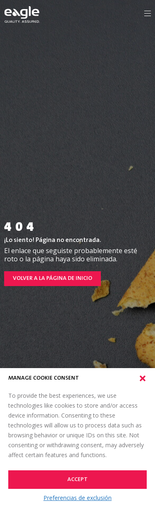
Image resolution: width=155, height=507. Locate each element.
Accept (77, 480)
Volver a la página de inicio (52, 279)
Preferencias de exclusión (77, 498)
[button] (142, 378)
